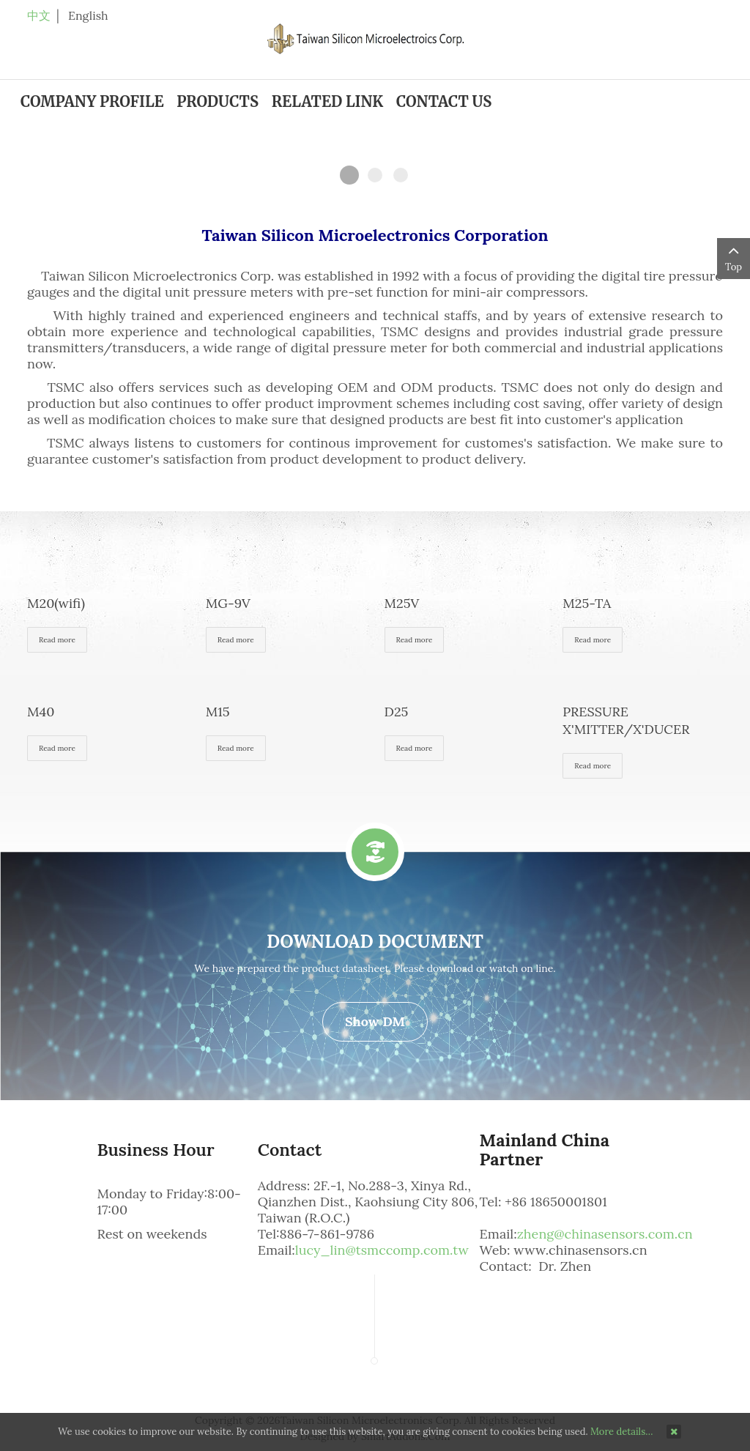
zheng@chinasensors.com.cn (605, 1233)
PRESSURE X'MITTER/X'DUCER (625, 720)
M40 (40, 711)
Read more (57, 640)
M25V (402, 603)
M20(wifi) (56, 603)
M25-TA (586, 603)
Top (733, 257)
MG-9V (228, 603)
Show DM (375, 1021)
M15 (218, 711)
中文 (39, 15)
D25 (397, 711)
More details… (621, 1431)
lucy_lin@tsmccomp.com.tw (382, 1250)
